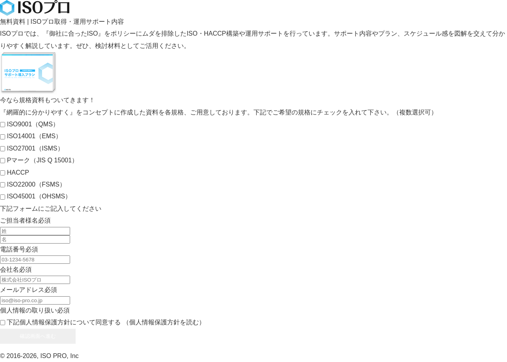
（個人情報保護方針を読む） (164, 322)
